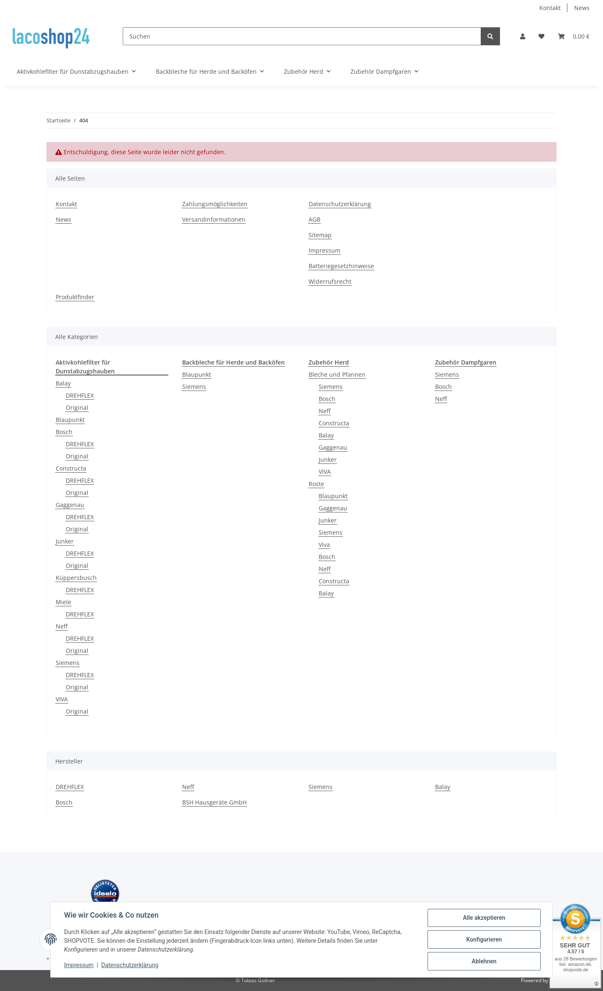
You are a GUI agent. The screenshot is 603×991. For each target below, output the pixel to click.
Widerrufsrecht (330, 281)
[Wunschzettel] (541, 36)
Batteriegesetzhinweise (341, 266)
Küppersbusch (76, 578)
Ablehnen (484, 961)
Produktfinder (75, 297)
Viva (324, 545)
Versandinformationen (213, 219)
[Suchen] (302, 36)
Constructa (71, 468)
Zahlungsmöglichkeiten (214, 204)
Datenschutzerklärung (129, 965)
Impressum (78, 965)
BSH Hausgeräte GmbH (214, 802)
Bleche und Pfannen (337, 374)
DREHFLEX (80, 395)
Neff (61, 626)
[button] (522, 36)
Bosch (64, 432)
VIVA (62, 699)
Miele (63, 602)
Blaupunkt (70, 420)
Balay (63, 383)
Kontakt (550, 8)
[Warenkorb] (573, 36)
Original (77, 407)
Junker (65, 541)
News (582, 8)
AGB (314, 219)
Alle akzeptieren (484, 917)
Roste (316, 484)
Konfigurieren (484, 939)
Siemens (68, 663)
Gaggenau (70, 505)
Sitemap (320, 235)
